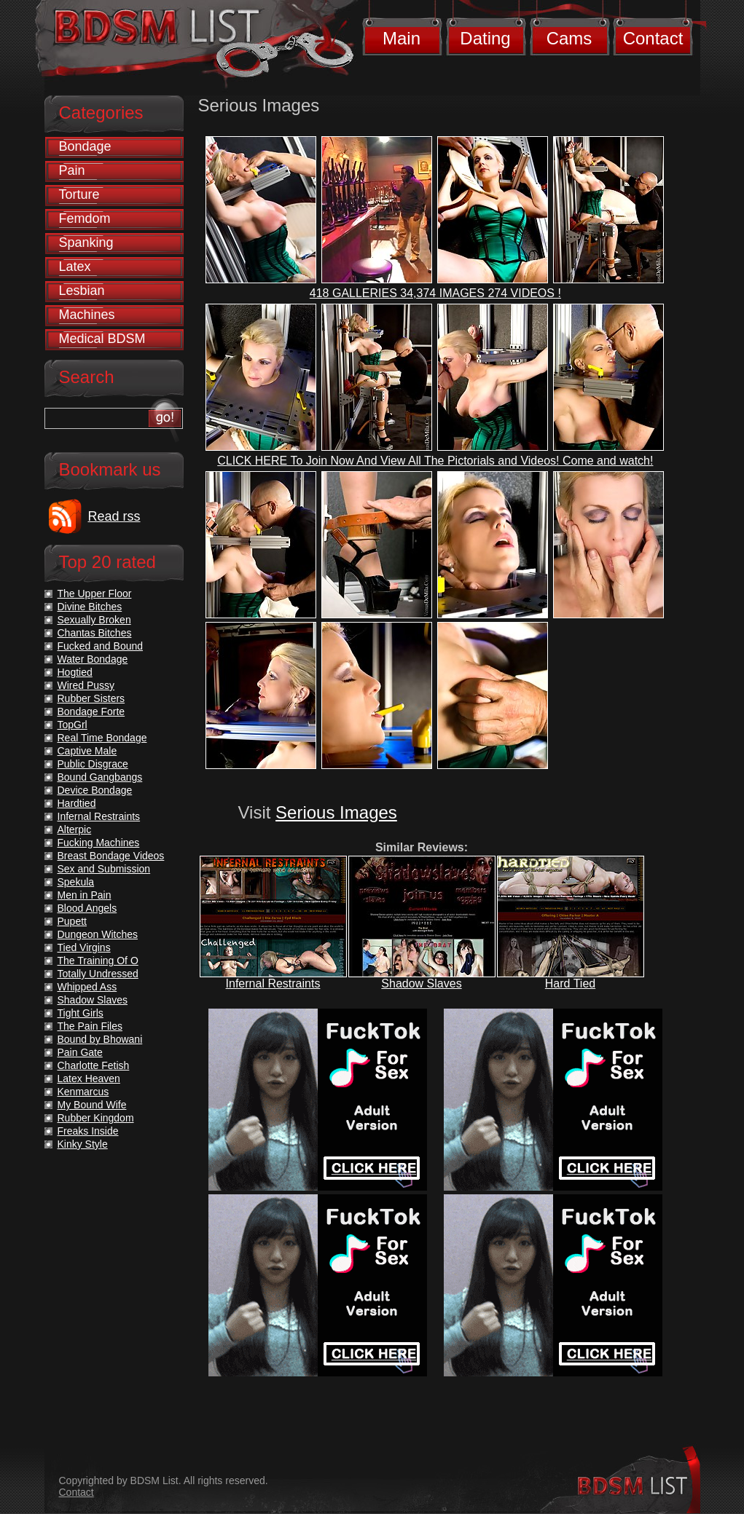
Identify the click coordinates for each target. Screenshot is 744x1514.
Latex (75, 266)
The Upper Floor (95, 593)
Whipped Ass (87, 987)
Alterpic (75, 829)
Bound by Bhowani (100, 1039)
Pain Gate (80, 1052)
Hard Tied (570, 983)
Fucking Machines (99, 842)
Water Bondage (93, 659)
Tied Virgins (84, 947)
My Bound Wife (92, 1105)
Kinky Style (83, 1144)
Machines (87, 314)
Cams (569, 38)
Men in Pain (84, 895)
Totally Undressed (98, 973)
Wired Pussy (86, 685)
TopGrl (72, 724)
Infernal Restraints (273, 983)
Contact (653, 38)
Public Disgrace (93, 764)
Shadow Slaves (421, 983)
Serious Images (336, 812)
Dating (485, 38)
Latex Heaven (89, 1078)
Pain (72, 170)
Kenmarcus (83, 1091)
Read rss (114, 516)
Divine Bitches (90, 606)
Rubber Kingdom (96, 1118)
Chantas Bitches (95, 633)
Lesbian (82, 290)
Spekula (76, 882)
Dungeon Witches (98, 934)
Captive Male (87, 751)
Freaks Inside (88, 1131)
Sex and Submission (104, 869)
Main (401, 38)
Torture (79, 194)
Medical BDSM (102, 338)
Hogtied (75, 672)
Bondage (85, 146)
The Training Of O (98, 960)
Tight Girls (80, 1013)
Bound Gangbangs (100, 777)
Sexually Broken (94, 620)
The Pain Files (90, 1026)
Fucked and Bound (101, 646)
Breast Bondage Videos (111, 856)
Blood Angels (87, 908)
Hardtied (77, 803)
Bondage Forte (91, 711)
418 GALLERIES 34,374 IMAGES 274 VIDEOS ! (435, 293)
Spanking (86, 242)
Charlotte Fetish (94, 1065)
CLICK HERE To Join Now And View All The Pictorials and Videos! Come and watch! (435, 460)
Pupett (72, 921)
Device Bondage (95, 790)
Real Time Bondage (102, 738)
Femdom (85, 218)
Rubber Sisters (91, 698)
